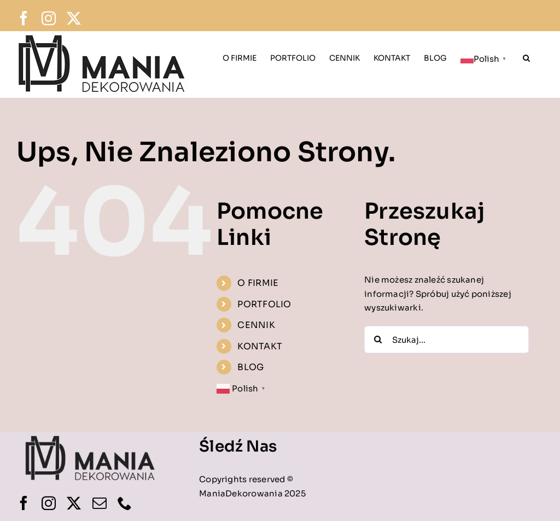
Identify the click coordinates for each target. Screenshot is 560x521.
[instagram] (49, 503)
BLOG (250, 367)
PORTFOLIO (264, 304)
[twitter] (74, 503)
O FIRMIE (257, 283)
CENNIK (256, 325)
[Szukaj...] (446, 339)
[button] (526, 57)
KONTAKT (259, 346)
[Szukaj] (378, 339)
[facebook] (23, 503)
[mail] (99, 503)
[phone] (125, 503)
